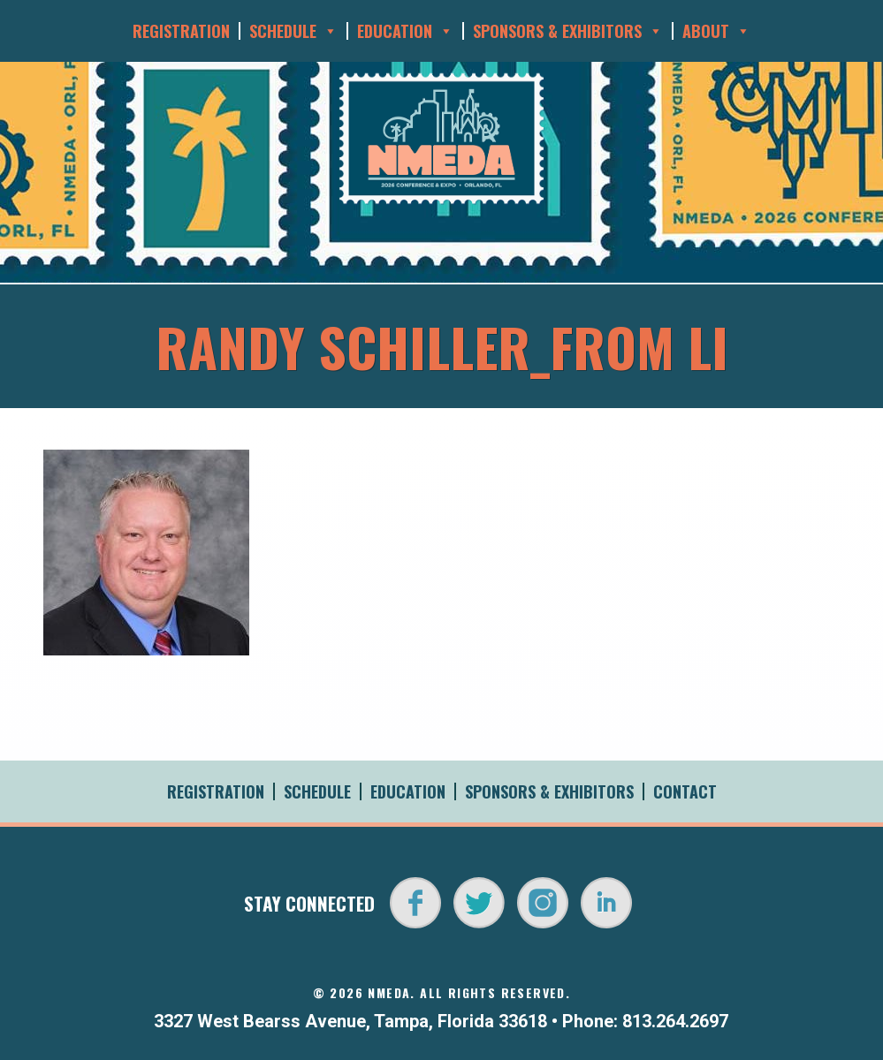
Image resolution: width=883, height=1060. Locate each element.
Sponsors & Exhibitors (568, 31)
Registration (181, 31)
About (716, 31)
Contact (685, 791)
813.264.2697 (675, 1021)
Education (405, 31)
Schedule (293, 31)
